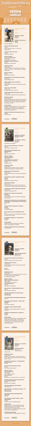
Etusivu (10, 6)
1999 (25, 19)
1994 (8, 19)
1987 (8, 18)
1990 (18, 18)
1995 (11, 19)
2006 (25, 21)
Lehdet (20, 6)
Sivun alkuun (6, 118)
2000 (5, 21)
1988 (11, 18)
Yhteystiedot (11, 7)
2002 (11, 21)
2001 (8, 21)
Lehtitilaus (14, 118)
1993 (5, 19)
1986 (5, 18)
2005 (21, 21)
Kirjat (15, 6)
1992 (25, 18)
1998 (21, 19)
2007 (5, 22)
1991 (21, 18)
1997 (18, 19)
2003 (15, 21)
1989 (15, 18)
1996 (15, 19)
